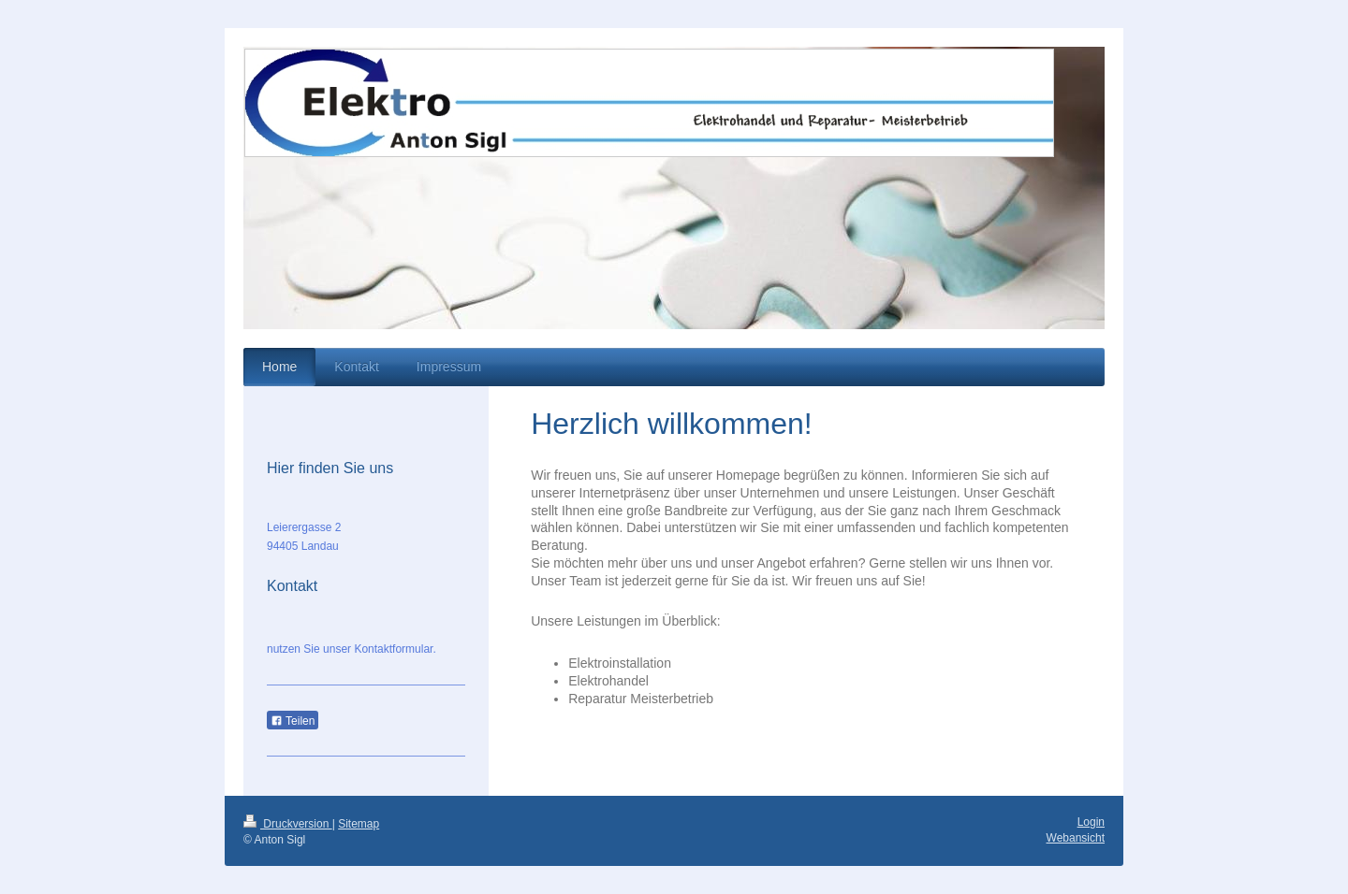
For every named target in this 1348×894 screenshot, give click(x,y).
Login (1091, 822)
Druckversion (287, 823)
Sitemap (358, 823)
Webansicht (1076, 837)
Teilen (293, 721)
